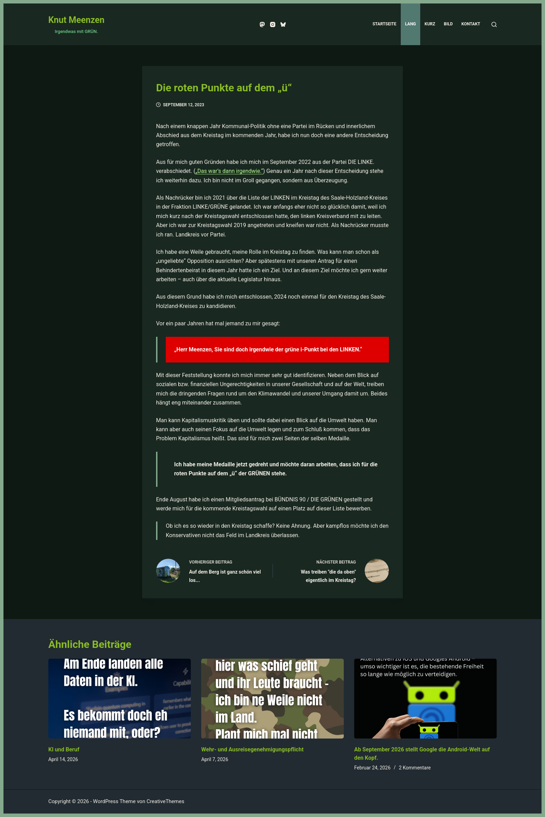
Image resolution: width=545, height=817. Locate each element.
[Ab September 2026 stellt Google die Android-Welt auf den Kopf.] (425, 699)
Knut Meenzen (76, 20)
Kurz (430, 24)
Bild (448, 24)
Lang (410, 24)
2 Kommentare (415, 767)
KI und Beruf (63, 749)
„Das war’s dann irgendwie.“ (229, 171)
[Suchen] (494, 24)
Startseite (385, 24)
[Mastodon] (262, 24)
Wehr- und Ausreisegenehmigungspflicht (252, 749)
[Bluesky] (283, 24)
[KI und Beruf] (119, 699)
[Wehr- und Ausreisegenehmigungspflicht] (272, 699)
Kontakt (471, 24)
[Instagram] (272, 24)
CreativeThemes (166, 801)
